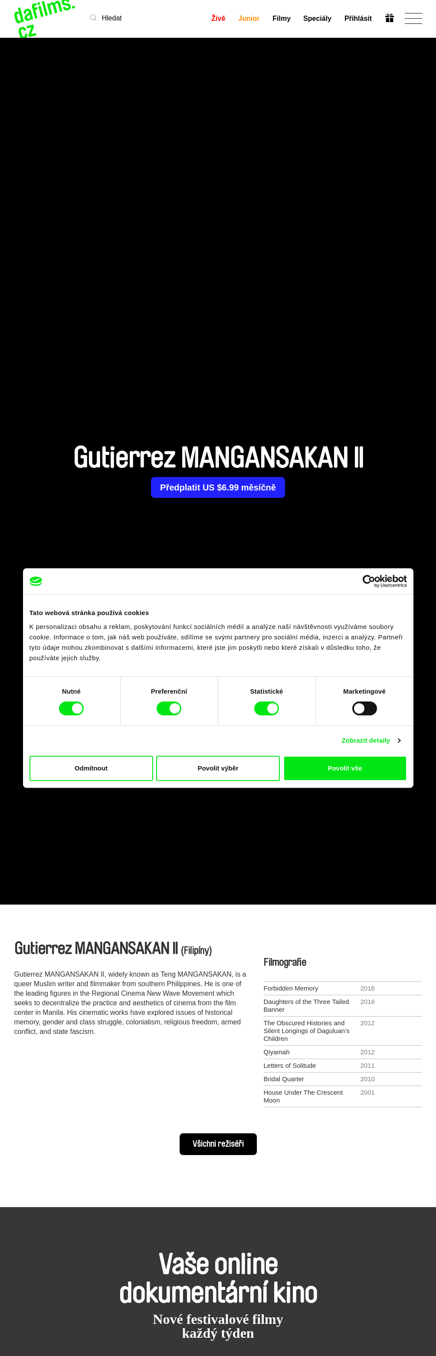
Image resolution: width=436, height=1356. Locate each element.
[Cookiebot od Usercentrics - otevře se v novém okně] (369, 581)
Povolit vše (345, 768)
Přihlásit (358, 18)
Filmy (281, 18)
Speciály (317, 18)
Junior (248, 18)
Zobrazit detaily (365, 740)
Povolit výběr (217, 768)
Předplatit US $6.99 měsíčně (218, 487)
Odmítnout (91, 768)
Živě (218, 18)
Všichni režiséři (218, 1144)
